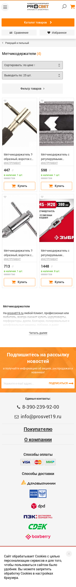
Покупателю (38, 429)
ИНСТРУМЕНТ (12, 163)
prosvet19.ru (15, 313)
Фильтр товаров (32, 88)
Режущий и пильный (17, 42)
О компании (38, 439)
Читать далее (38, 333)
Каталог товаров (38, 22)
